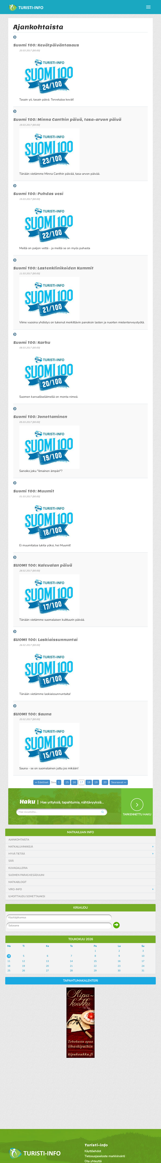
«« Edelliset (41, 782)
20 (105, 782)
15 (67, 782)
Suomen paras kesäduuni (26, 875)
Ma (8, 946)
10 (143, 956)
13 (47, 961)
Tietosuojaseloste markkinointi (105, 1156)
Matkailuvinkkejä (20, 846)
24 (143, 966)
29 (95, 970)
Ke (47, 946)
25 (8, 970)
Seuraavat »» (118, 782)
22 (95, 966)
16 (74, 782)
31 (143, 970)
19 (96, 782)
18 (88, 782)
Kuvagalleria (18, 868)
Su (143, 946)
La (119, 946)
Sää (11, 860)
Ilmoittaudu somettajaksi (26, 896)
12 (23, 961)
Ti (23, 946)
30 (119, 970)
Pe (95, 946)
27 (47, 970)
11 (8, 961)
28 (71, 970)
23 (119, 966)
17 (81, 782)
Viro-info (15, 889)
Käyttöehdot (93, 1151)
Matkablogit (17, 882)
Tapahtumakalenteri (80, 981)
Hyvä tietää (16, 853)
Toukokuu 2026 (80, 939)
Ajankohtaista (18, 839)
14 (71, 961)
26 (23, 970)
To (71, 946)
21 (71, 966)
